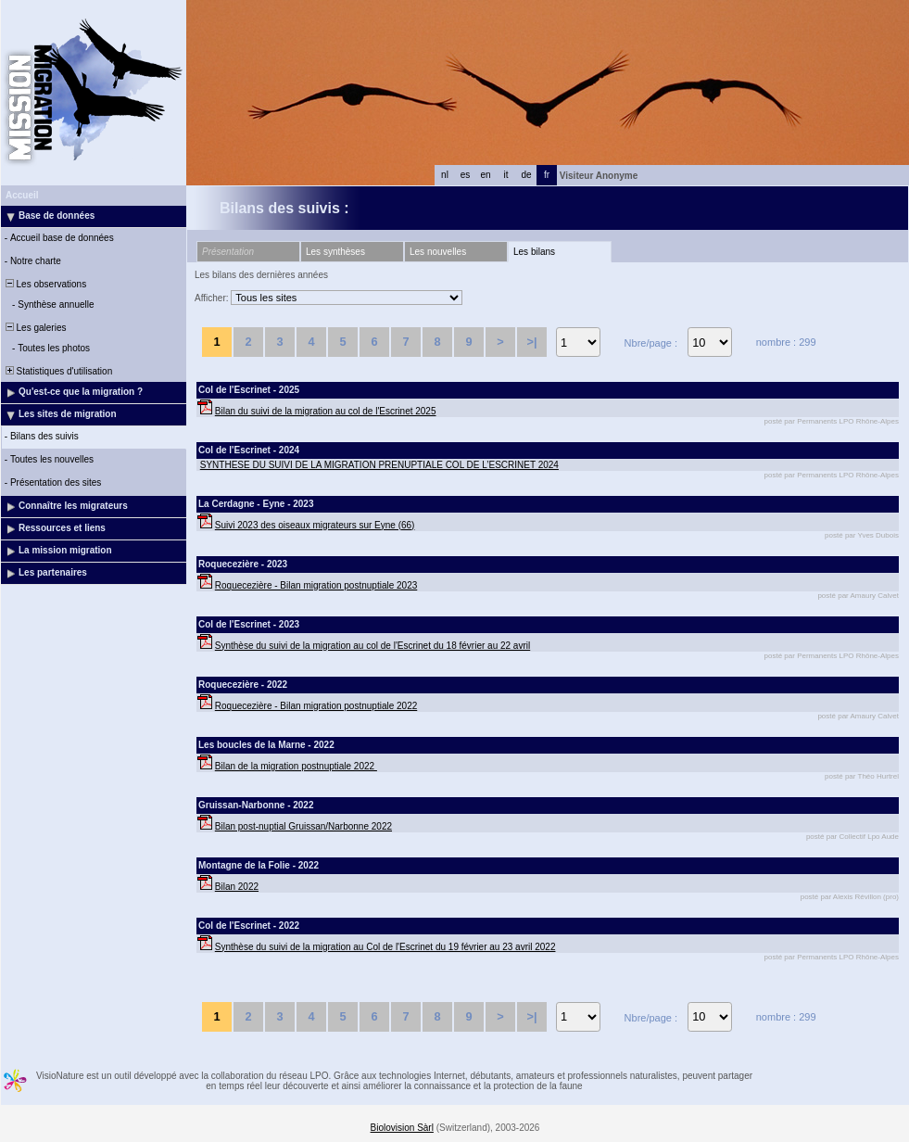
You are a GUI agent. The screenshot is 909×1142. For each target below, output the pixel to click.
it (506, 175)
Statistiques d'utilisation (57, 371)
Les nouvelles (438, 252)
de (526, 175)
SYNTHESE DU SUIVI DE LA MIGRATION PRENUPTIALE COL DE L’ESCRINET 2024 (379, 465)
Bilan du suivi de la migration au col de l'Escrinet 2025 (325, 411)
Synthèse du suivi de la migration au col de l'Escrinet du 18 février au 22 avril (372, 646)
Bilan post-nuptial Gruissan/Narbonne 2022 (303, 826)
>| (531, 342)
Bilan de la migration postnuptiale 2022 (296, 766)
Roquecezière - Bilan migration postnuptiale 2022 (316, 706)
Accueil (22, 195)
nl (444, 175)
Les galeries (34, 328)
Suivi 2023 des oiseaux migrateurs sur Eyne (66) (315, 525)
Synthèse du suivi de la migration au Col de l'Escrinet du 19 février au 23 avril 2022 (385, 947)
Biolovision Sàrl (402, 1128)
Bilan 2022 (237, 887)
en (485, 175)
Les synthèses (335, 252)
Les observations (44, 284)
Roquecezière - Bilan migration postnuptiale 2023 (316, 585)
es (466, 175)
